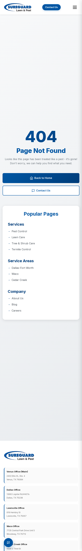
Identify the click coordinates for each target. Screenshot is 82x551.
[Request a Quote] (8, 542)
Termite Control (21, 249)
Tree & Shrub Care (23, 243)
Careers (16, 310)
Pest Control (19, 231)
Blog (14, 304)
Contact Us (51, 7)
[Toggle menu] (75, 7)
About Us (17, 298)
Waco (15, 273)
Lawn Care (18, 237)
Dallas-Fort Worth (23, 267)
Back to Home (41, 178)
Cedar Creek (19, 280)
